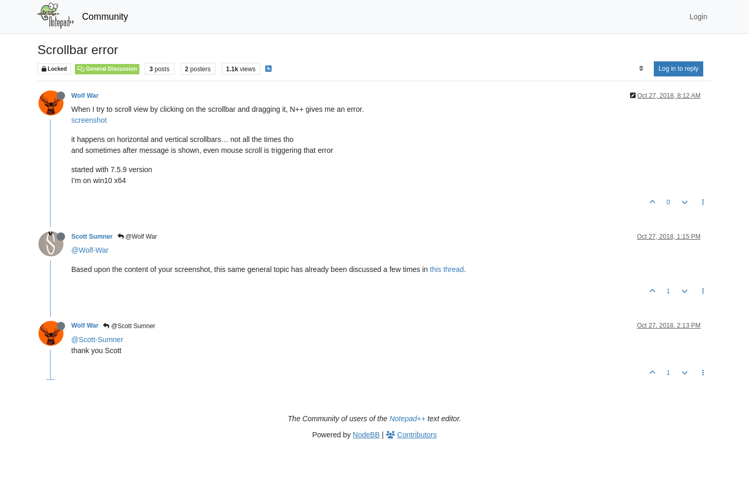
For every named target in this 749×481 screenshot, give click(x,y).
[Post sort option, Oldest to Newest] (641, 68)
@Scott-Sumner (97, 339)
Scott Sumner (92, 236)
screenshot (89, 120)
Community (105, 16)
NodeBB (366, 435)
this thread (447, 269)
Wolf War (84, 95)
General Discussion (107, 69)
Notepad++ (407, 418)
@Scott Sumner (129, 326)
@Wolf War (137, 236)
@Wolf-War (90, 250)
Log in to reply (678, 68)
